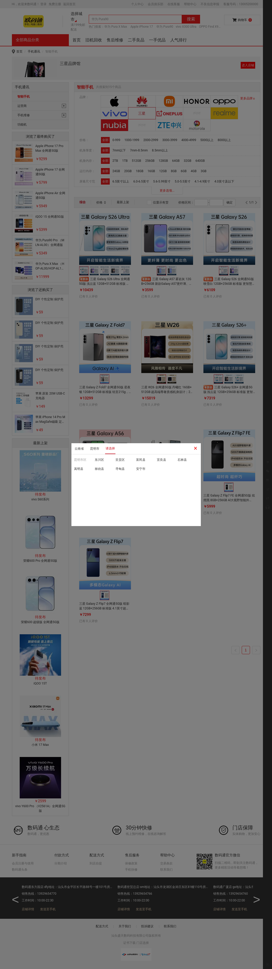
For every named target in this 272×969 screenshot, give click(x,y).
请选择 (110, 448)
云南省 (79, 448)
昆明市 (94, 448)
